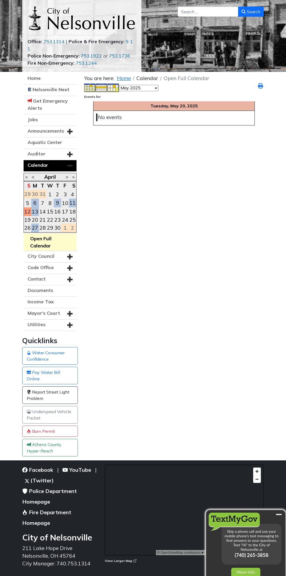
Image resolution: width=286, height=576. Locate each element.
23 (57, 220)
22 (50, 220)
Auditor (37, 154)
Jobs (33, 119)
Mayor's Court (44, 313)
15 (50, 211)
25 (72, 220)
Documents (40, 290)
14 (42, 211)
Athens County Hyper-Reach (44, 447)
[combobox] (208, 12)
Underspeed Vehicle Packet (49, 415)
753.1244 (86, 63)
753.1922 (91, 56)
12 (27, 211)
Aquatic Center (45, 142)
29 (50, 228)
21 (42, 220)
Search (251, 11)
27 (35, 228)
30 (57, 228)
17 (65, 211)
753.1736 (119, 56)
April (50, 177)
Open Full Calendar (41, 242)
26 (27, 228)
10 (65, 203)
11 (72, 203)
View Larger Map (120, 561)
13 (35, 211)
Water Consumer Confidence (46, 356)
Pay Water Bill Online (43, 375)
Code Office (41, 267)
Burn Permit (41, 431)
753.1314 (54, 41)
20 (35, 220)
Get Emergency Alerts (48, 104)
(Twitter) (39, 480)
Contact (37, 279)
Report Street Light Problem (48, 395)
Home (34, 78)
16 (57, 211)
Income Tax (41, 302)
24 (65, 220)
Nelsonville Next (51, 89)
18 (72, 211)
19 (27, 220)
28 (42, 228)
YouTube (76, 469)
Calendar (38, 165)
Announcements (46, 131)
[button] (70, 131)
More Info (245, 571)
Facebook (37, 469)
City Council (41, 256)
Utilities (37, 324)
